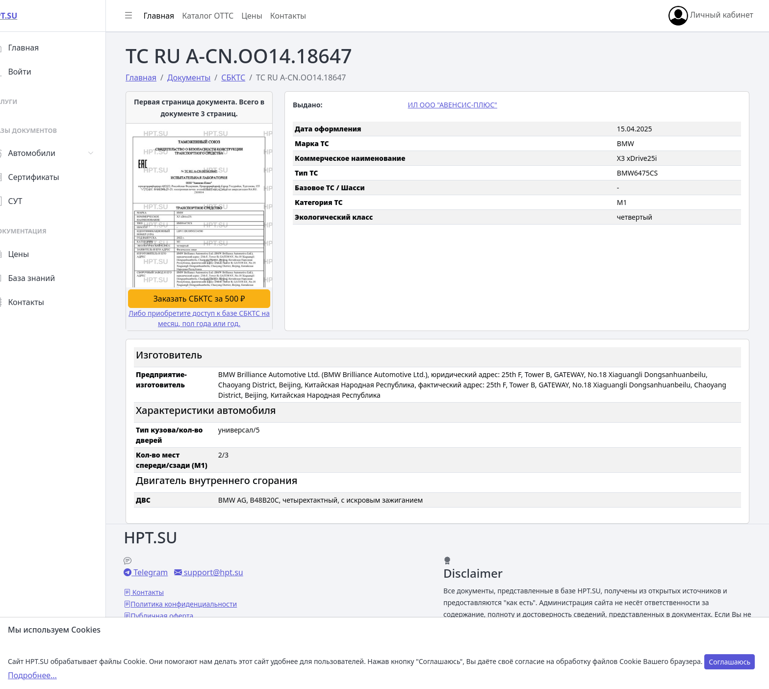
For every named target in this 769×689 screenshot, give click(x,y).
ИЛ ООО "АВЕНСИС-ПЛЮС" (462, 104)
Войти (31, 71)
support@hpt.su (231, 570)
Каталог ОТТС (227, 15)
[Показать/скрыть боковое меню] (148, 15)
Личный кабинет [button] (710, 16)
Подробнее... (32, 675)
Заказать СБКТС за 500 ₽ (210, 297)
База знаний (43, 278)
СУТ (27, 201)
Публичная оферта (181, 614)
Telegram (169, 570)
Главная (35, 47)
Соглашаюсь (729, 661)
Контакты (37, 302)
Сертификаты (45, 177)
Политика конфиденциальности (203, 602)
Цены (30, 254)
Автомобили (43, 153)
